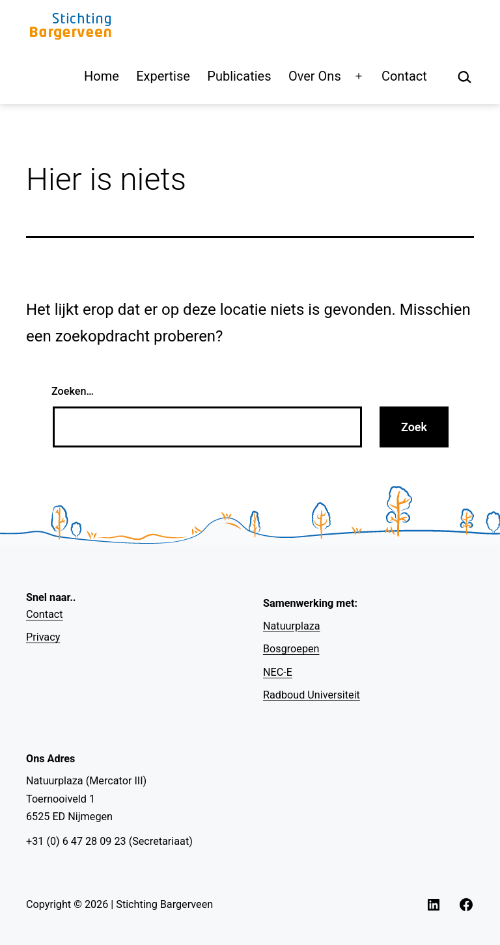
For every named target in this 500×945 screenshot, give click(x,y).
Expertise (163, 76)
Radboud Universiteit (311, 695)
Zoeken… (72, 391)
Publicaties (239, 76)
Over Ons (314, 76)
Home (101, 76)
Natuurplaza (291, 626)
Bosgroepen (291, 649)
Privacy (43, 637)
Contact (404, 76)
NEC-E (277, 672)
